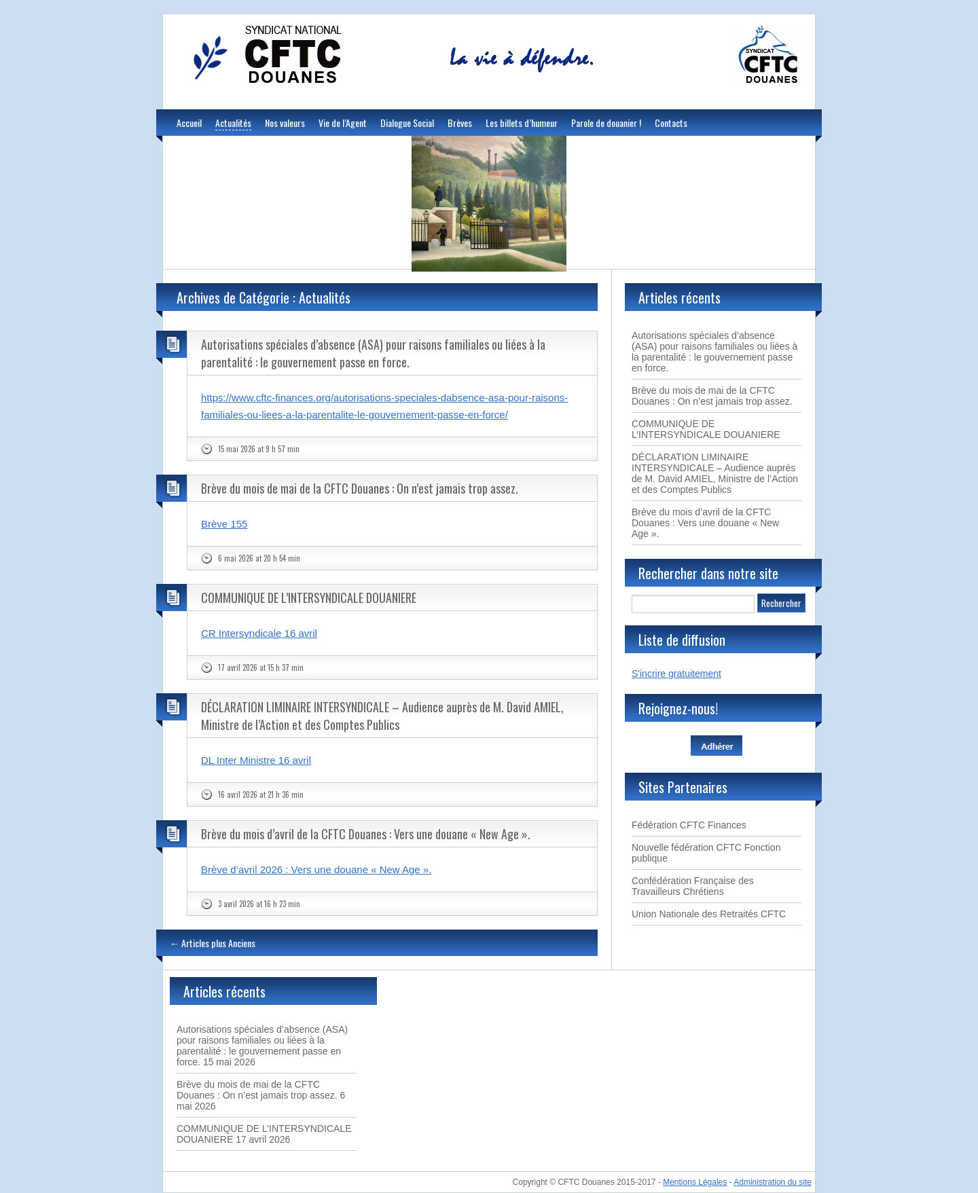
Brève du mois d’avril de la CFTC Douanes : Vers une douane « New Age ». (365, 834)
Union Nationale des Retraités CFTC (709, 913)
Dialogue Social (407, 122)
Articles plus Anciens (212, 943)
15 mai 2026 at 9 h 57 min (259, 448)
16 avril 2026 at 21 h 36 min (261, 794)
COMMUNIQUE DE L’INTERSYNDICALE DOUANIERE (308, 597)
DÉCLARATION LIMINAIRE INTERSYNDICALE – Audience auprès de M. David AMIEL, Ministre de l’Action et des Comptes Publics (382, 715)
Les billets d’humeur (522, 122)
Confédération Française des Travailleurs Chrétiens (693, 886)
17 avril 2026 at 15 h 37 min (261, 667)
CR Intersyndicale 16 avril (259, 633)
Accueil (189, 122)
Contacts (671, 122)
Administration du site (773, 1182)
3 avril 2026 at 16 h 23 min (259, 903)
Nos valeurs (285, 122)
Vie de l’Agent (343, 122)
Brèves (460, 122)
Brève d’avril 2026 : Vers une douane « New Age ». (316, 869)
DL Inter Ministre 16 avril (256, 760)
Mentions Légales (695, 1182)
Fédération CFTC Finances (689, 825)
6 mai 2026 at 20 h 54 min (259, 558)
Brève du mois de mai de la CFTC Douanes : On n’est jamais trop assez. (359, 488)
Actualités (233, 122)
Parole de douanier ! (606, 122)
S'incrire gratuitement (676, 673)
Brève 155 (224, 524)
